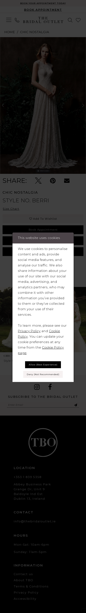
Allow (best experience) (43, 364)
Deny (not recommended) (43, 374)
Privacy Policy (29, 331)
